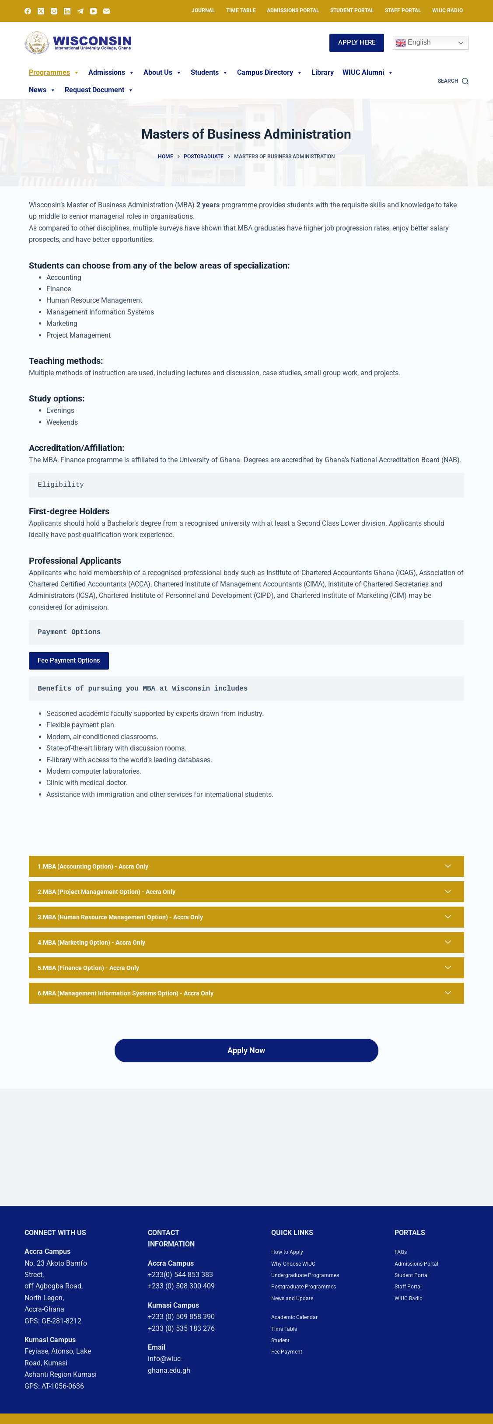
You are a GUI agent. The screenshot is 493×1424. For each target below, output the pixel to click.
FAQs (403, 1262)
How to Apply (291, 1262)
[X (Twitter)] (41, 11)
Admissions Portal (293, 10)
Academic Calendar (301, 1350)
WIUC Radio (447, 10)
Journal (203, 10)
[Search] (453, 81)
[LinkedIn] (67, 11)
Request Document (99, 90)
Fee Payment (291, 1385)
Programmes (54, 72)
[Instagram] (54, 11)
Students (209, 72)
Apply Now (246, 1060)
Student (283, 1373)
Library (322, 72)
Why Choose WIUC (299, 1274)
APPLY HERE (356, 42)
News (42, 90)
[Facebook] (27, 11)
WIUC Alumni (368, 72)
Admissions (111, 72)
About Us (162, 72)
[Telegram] (80, 11)
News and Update (298, 1331)
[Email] (106, 11)
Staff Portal (403, 10)
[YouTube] (93, 11)
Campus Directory (270, 72)
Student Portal (352, 10)
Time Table (241, 10)
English (413, 43)
